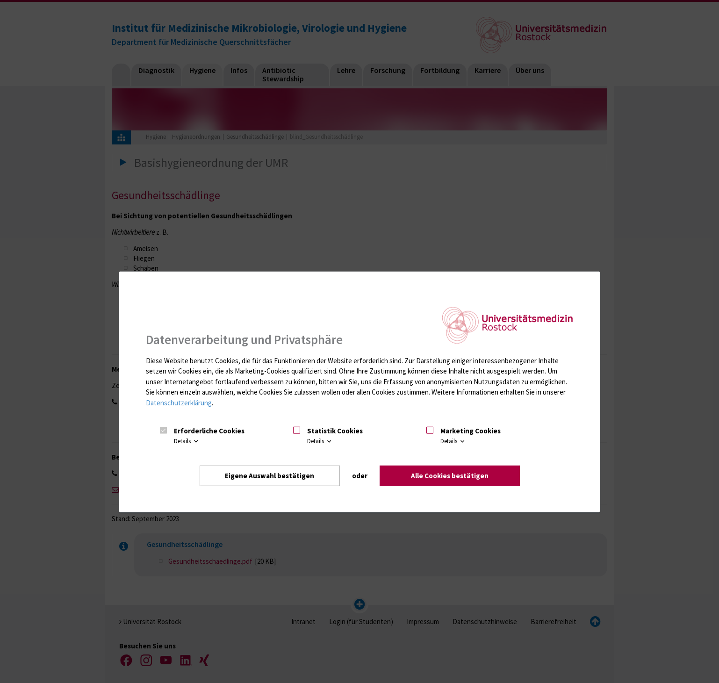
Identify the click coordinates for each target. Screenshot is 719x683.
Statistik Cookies (335, 430)
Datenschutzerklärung (179, 402)
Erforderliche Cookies (209, 430)
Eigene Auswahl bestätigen (269, 475)
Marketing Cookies (470, 430)
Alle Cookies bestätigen (450, 475)
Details (187, 441)
